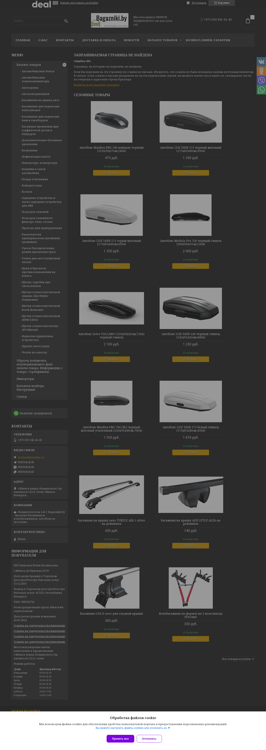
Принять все (120, 738)
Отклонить (151, 738)
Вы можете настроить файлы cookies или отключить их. (131, 729)
